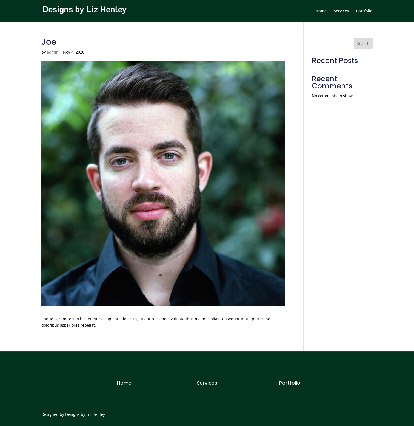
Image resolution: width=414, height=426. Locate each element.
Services (341, 11)
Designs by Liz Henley (85, 414)
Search (363, 43)
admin (53, 52)
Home (321, 11)
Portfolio (364, 11)
